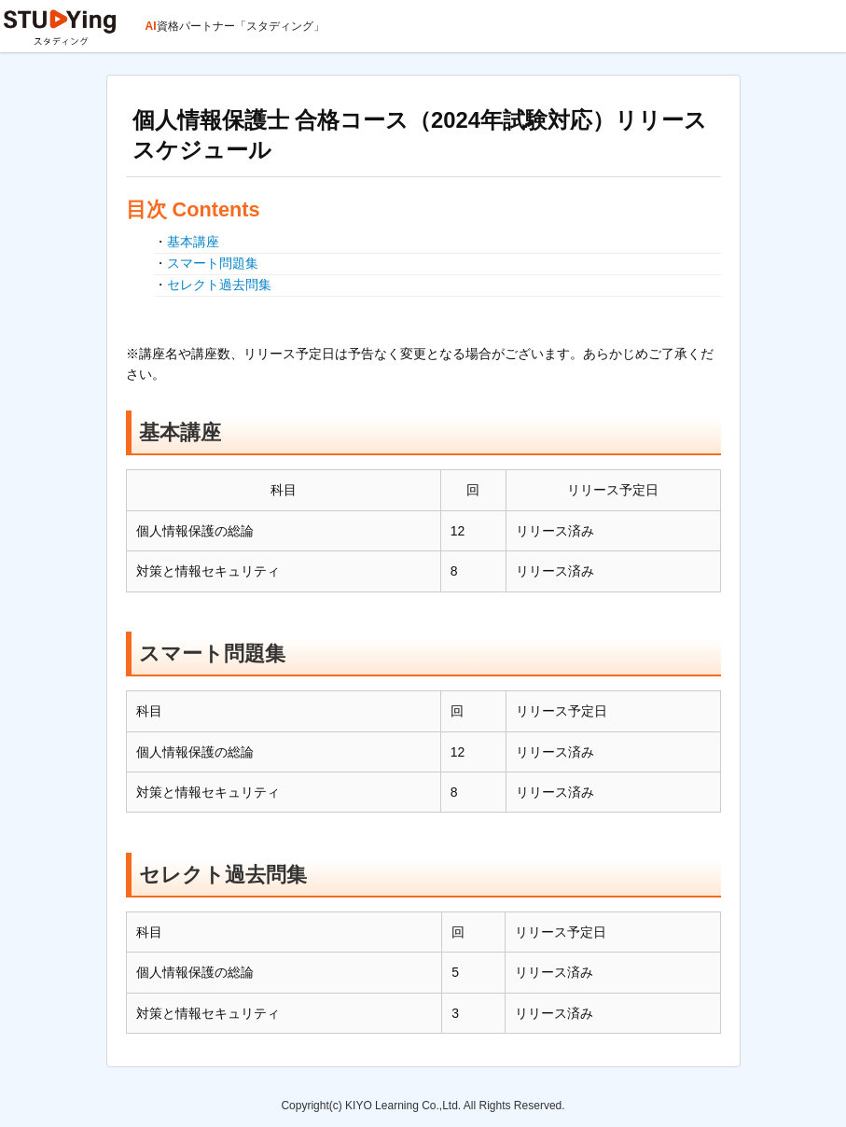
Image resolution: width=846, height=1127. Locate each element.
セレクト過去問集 (219, 284)
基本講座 (193, 241)
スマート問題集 (212, 263)
